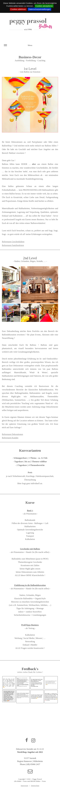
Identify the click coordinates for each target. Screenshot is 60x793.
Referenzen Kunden (10, 438)
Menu (18, 47)
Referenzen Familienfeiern (13, 245)
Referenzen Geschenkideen (13, 242)
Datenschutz (35, 786)
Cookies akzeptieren (44, 6)
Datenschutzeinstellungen (40, 9)
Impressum (24, 786)
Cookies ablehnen (18, 9)
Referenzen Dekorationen (12, 434)
